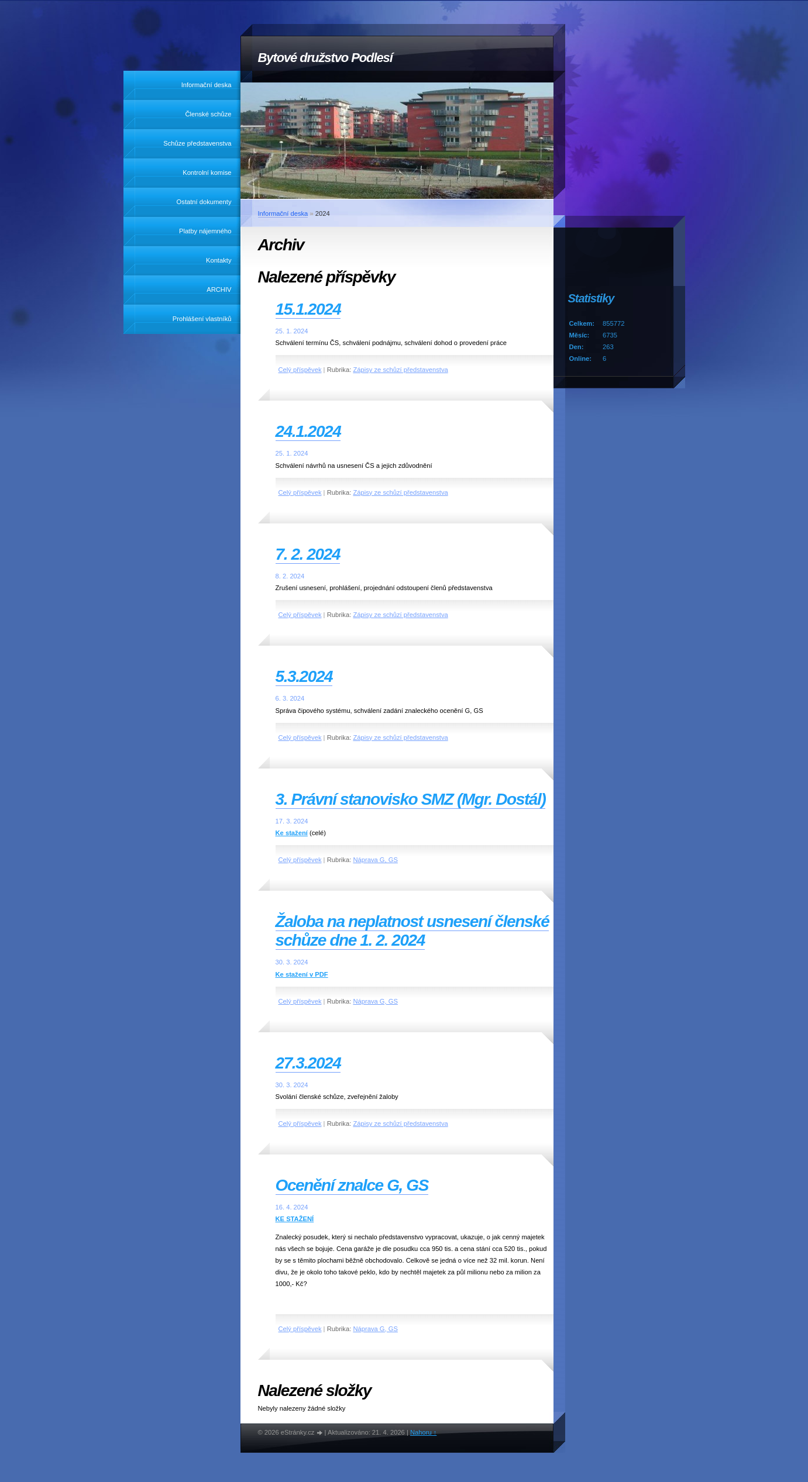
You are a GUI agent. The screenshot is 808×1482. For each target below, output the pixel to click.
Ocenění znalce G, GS (352, 1185)
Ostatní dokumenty (204, 201)
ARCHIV (219, 289)
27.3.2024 (308, 1063)
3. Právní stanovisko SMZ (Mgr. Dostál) (411, 799)
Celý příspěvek (300, 369)
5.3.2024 (304, 676)
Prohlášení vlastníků (202, 318)
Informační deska (206, 84)
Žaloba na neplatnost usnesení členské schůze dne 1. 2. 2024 (412, 930)
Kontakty (219, 260)
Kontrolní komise (207, 172)
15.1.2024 (308, 309)
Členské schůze (208, 114)
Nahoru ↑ (423, 1432)
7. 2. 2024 (308, 554)
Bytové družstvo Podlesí (325, 57)
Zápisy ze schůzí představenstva (400, 369)
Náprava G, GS (375, 859)
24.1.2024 (308, 431)
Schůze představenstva (197, 143)
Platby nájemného (205, 231)
